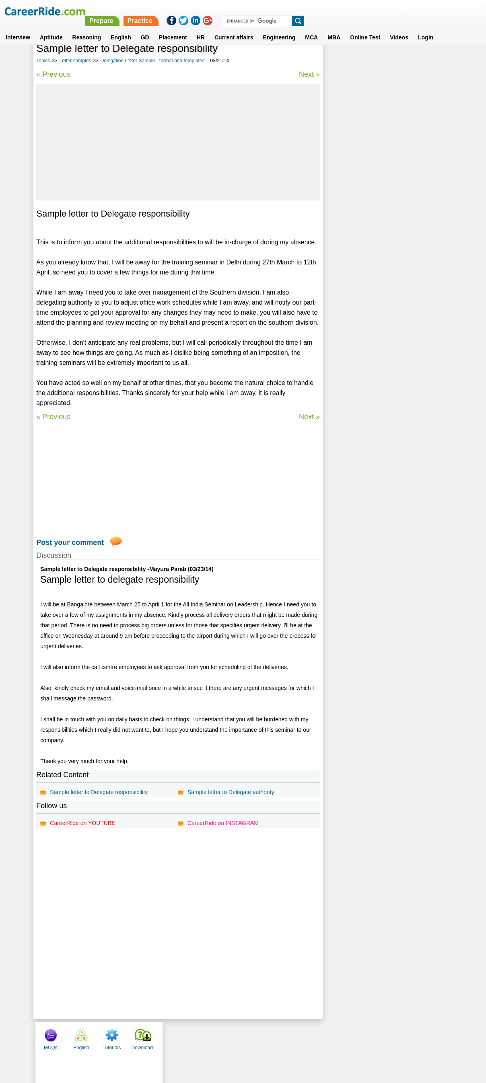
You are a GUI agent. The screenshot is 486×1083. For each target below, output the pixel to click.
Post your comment (70, 542)
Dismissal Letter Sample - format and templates (375, 281)
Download (430, 61)
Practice (317, 11)
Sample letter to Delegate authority (230, 792)
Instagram (331, 1037)
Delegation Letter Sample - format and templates (153, 60)
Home (143, 1037)
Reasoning (86, 28)
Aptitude (51, 28)
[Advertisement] (177, 142)
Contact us (202, 1037)
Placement (173, 28)
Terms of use (239, 1037)
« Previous (53, 74)
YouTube (300, 1037)
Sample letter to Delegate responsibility (99, 792)
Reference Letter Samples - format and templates (377, 217)
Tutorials (400, 61)
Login (425, 28)
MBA (333, 28)
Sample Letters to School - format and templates (376, 239)
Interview (18, 28)
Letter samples (75, 60)
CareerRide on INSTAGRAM (222, 823)
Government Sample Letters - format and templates (380, 302)
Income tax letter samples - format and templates (377, 260)
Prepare (278, 11)
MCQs (339, 61)
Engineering (279, 28)
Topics (43, 60)
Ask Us (272, 1037)
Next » (308, 74)
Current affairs (233, 28)
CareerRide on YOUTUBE (82, 823)
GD (145, 28)
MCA (311, 28)
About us (170, 1037)
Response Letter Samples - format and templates (377, 196)
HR (201, 28)
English (121, 28)
